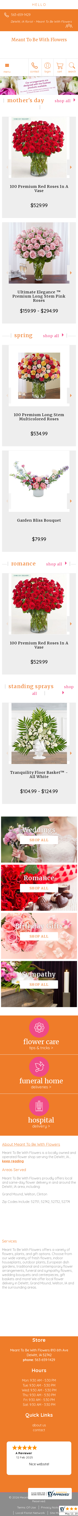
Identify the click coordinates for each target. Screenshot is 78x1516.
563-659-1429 (21, 15)
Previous (6, 167)
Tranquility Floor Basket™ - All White (39, 774)
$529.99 (39, 205)
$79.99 (39, 539)
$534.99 (39, 433)
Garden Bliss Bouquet (39, 520)
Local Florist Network (30, 1513)
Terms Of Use (26, 1507)
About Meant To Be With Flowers (31, 1144)
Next (71, 167)
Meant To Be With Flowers (39, 39)
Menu (7, 71)
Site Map (56, 1513)
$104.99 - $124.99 (39, 791)
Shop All (63, 101)
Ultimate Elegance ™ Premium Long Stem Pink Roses (39, 296)
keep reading (13, 1161)
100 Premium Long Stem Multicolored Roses (39, 416)
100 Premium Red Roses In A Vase (39, 188)
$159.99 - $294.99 (39, 311)
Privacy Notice (51, 1507)
